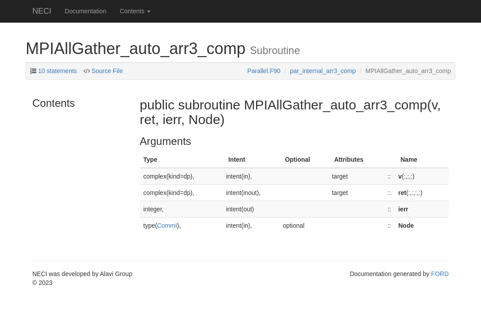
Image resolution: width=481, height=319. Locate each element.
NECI (41, 11)
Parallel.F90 (263, 70)
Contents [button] (135, 11)
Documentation (85, 11)
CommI (167, 225)
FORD (440, 273)
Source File (107, 70)
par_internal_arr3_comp (323, 70)
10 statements (57, 70)
